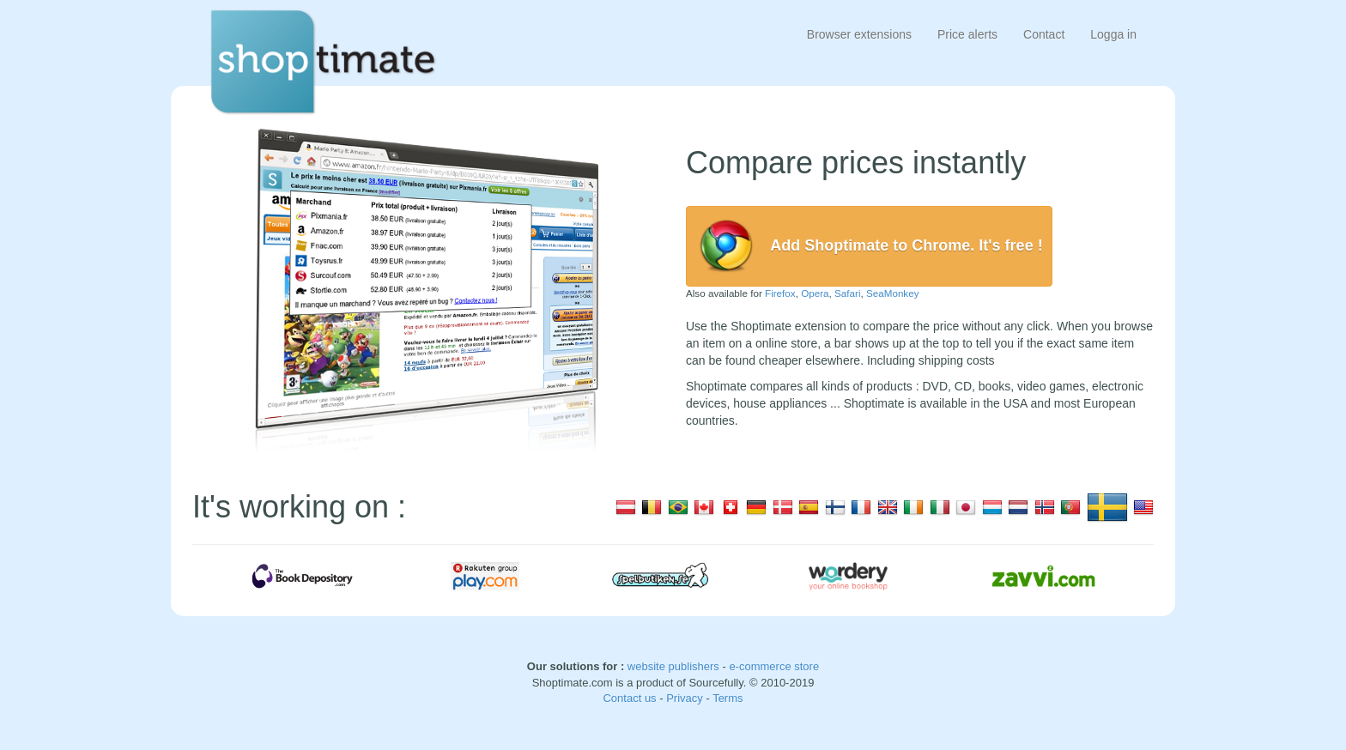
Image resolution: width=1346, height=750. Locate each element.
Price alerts (967, 34)
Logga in (1113, 34)
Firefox (780, 293)
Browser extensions (859, 34)
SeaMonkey (892, 293)
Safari (847, 293)
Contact (1043, 34)
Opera (814, 293)
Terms (727, 698)
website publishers (673, 666)
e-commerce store (774, 666)
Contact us (631, 698)
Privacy (686, 698)
